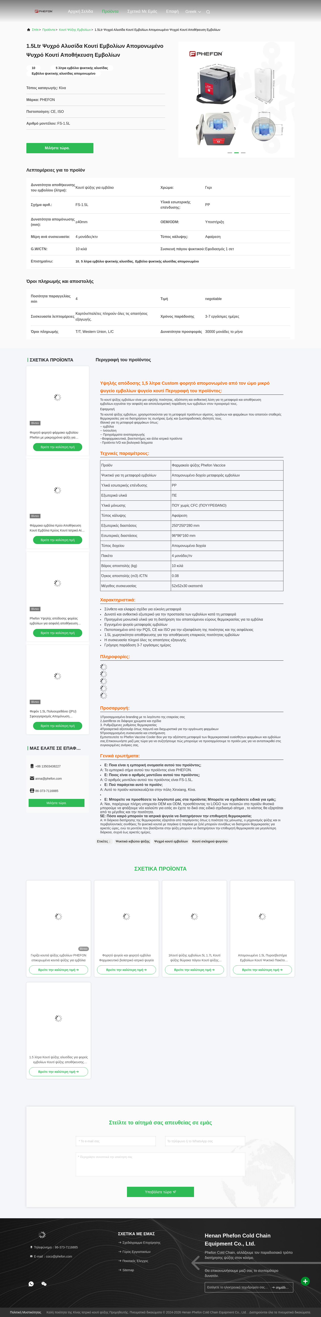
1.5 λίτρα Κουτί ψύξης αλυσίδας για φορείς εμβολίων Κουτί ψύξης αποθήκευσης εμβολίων (58, 1060)
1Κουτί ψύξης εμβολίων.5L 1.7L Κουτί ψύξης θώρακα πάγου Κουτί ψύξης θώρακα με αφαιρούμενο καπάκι (194, 958)
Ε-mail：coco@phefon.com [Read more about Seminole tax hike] (51, 1256)
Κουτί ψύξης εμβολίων (75, 30)
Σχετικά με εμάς (142, 11)
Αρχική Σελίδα (80, 11)
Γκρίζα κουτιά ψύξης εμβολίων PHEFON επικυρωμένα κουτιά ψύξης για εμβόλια (58, 958)
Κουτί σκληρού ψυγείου (209, 841)
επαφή (172, 11)
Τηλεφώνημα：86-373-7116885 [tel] (54, 1247)
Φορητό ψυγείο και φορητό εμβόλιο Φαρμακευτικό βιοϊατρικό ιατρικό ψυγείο (126, 958)
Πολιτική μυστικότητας (25, 1312)
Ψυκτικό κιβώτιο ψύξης (133, 841)
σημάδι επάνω (280, 1287)
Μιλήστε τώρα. (60, 148)
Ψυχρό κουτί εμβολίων (171, 841)
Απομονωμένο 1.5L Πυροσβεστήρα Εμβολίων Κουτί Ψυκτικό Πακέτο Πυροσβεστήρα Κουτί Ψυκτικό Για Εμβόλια (262, 958)
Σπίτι (35, 30)
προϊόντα (48, 30)
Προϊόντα (110, 11)
